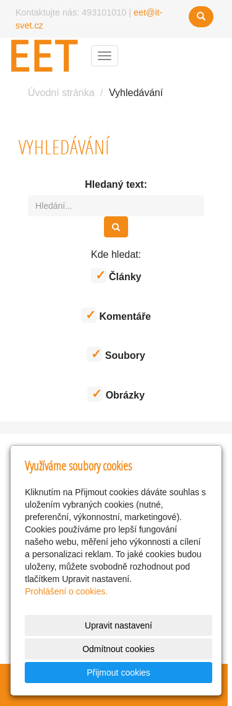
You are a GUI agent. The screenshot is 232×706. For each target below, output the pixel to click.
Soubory (116, 354)
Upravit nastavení (118, 625)
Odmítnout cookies (118, 649)
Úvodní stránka (61, 92)
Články (116, 275)
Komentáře (116, 315)
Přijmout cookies (118, 672)
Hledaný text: (116, 184)
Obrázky (116, 394)
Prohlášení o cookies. (66, 591)
